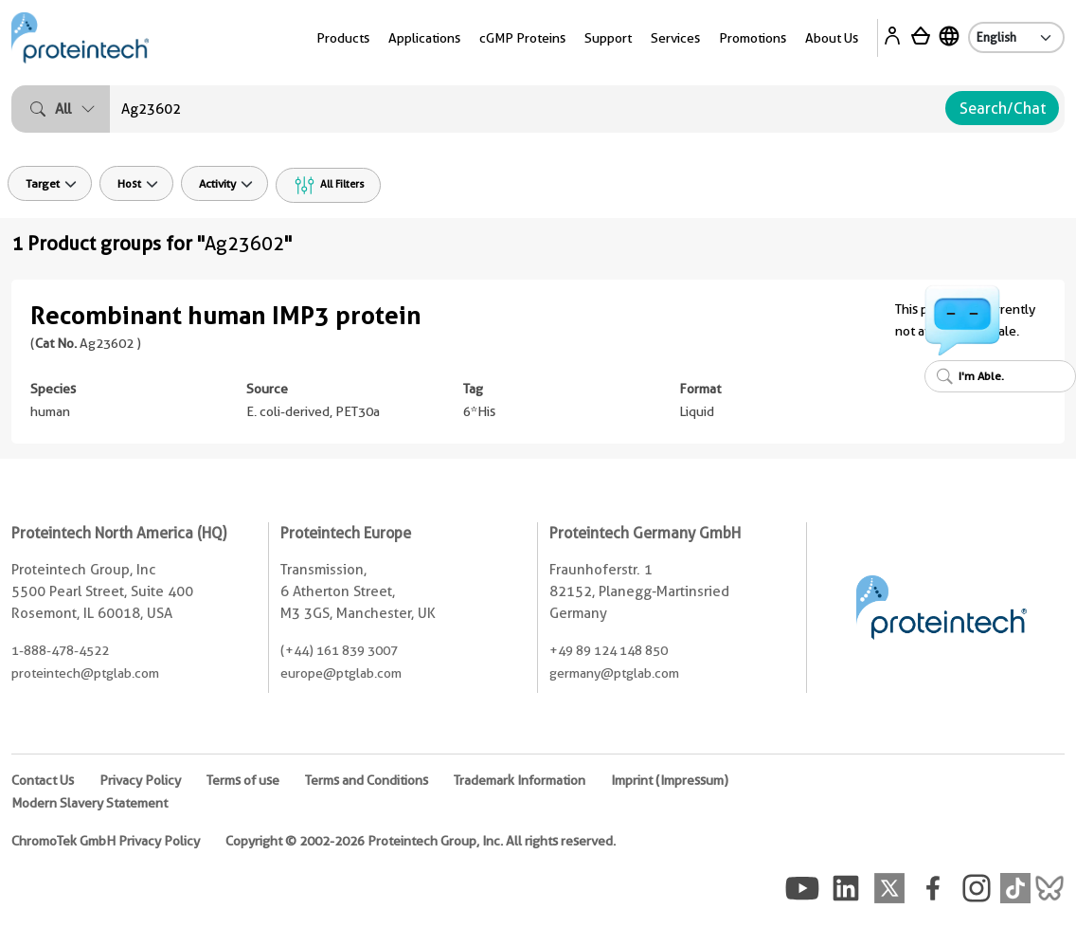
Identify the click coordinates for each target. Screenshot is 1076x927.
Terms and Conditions (366, 780)
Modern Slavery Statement (89, 802)
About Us (831, 37)
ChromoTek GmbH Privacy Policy (105, 840)
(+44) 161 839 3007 (339, 650)
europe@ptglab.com (341, 673)
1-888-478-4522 (60, 650)
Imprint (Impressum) (669, 780)
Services (675, 37)
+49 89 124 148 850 (608, 650)
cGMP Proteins (522, 37)
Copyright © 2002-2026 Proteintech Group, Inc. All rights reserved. (420, 840)
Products (342, 37)
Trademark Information (519, 780)
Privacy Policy (140, 780)
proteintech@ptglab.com (85, 673)
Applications (424, 37)
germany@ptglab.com (614, 673)
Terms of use (242, 780)
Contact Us (42, 780)
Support (608, 37)
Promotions (752, 37)
